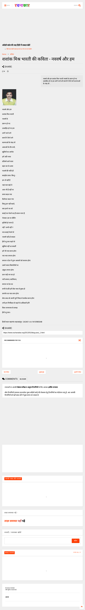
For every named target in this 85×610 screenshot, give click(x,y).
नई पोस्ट (6, 372)
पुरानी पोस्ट (77, 372)
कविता (12, 54)
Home (4, 54)
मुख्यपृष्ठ (41, 372)
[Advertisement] (42, 25)
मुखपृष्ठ (7, 597)
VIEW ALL (77, 552)
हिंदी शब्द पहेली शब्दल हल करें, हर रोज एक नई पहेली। (19, 49)
